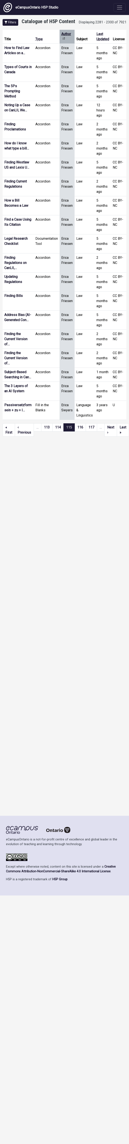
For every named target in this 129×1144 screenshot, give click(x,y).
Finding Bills (13, 296)
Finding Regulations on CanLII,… (15, 263)
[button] (10, 22)
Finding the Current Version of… (15, 339)
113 (47, 427)
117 (91, 427)
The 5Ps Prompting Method (12, 91)
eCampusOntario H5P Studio (30, 7)
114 (58, 427)
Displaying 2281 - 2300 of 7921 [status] (102, 22)
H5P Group (60, 879)
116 (80, 427)
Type (39, 39)
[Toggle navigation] (120, 7)
